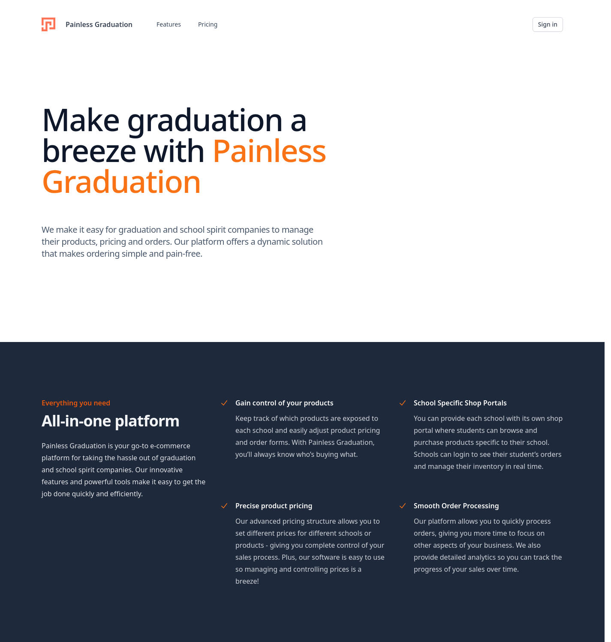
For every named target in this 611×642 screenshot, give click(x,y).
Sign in (547, 24)
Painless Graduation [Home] (87, 24)
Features (169, 24)
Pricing (207, 24)
